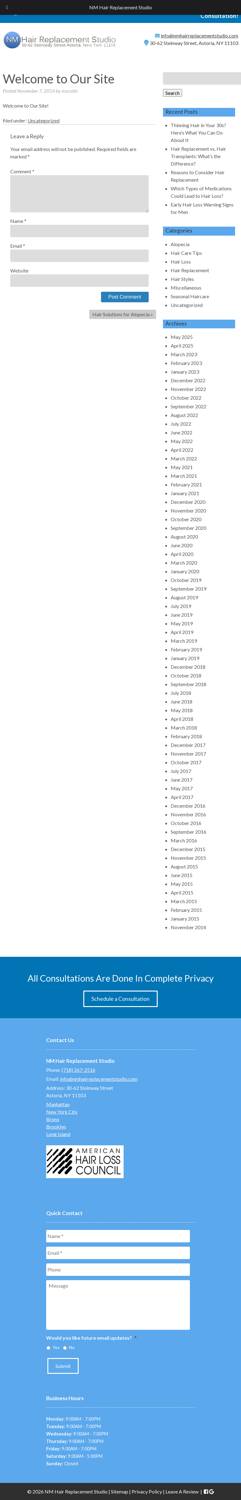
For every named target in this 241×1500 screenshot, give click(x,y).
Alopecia (180, 244)
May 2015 (182, 884)
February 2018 (186, 736)
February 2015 (186, 910)
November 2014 (188, 927)
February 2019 (186, 649)
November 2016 (188, 814)
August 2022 (184, 415)
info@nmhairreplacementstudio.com (199, 35)
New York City (61, 1112)
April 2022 (182, 450)
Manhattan (58, 1104)
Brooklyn (56, 1126)
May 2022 (182, 441)
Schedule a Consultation (120, 999)
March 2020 (184, 563)
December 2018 (188, 667)
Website (19, 270)
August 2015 (184, 866)
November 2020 (188, 510)
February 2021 (186, 484)
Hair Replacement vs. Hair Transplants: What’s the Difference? (198, 156)
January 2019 (185, 658)
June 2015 (181, 875)
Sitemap (119, 1491)
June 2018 (181, 701)
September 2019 (188, 589)
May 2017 (182, 788)
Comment (22, 171)
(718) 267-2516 (78, 1070)
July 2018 (181, 693)
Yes (56, 1347)
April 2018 (182, 719)
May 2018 (182, 710)
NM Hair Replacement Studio (120, 7)
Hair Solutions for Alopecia (121, 314)
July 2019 (181, 606)
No (72, 1347)
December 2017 (188, 745)
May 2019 (182, 623)
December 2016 (188, 806)
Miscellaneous (186, 288)
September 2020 (188, 528)
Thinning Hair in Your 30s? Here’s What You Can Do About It (198, 132)
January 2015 (185, 918)
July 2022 (181, 424)
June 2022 (181, 432)
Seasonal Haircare (190, 296)
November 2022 (188, 389)
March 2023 (184, 354)
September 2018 (188, 684)
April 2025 (182, 345)
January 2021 (185, 493)
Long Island (58, 1134)
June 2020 (181, 545)
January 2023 (185, 372)
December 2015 (188, 849)
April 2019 (182, 632)
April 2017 (182, 797)
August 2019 (184, 597)
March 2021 (184, 476)
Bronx (52, 1119)
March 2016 (184, 840)
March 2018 (184, 727)
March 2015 (184, 901)
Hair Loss (181, 261)
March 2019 (184, 641)
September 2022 (188, 406)
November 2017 (188, 754)
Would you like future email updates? (91, 1338)
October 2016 (186, 823)
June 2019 (181, 615)
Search (172, 93)
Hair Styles (182, 279)
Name (18, 221)
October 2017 (186, 762)
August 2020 (184, 536)
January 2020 (185, 571)
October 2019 (186, 580)
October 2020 (186, 519)
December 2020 (188, 502)
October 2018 (186, 675)
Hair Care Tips (186, 253)
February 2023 (186, 363)
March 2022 (184, 458)
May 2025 (182, 337)
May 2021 (182, 467)
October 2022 (186, 398)
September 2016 (188, 832)
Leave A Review (182, 1491)
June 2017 (181, 780)
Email (17, 246)
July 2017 (181, 771)
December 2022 (188, 380)
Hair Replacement (190, 270)
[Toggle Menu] (7, 7)
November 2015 (188, 858)
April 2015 (182, 892)
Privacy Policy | (148, 1491)
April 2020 (182, 554)
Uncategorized (43, 120)
